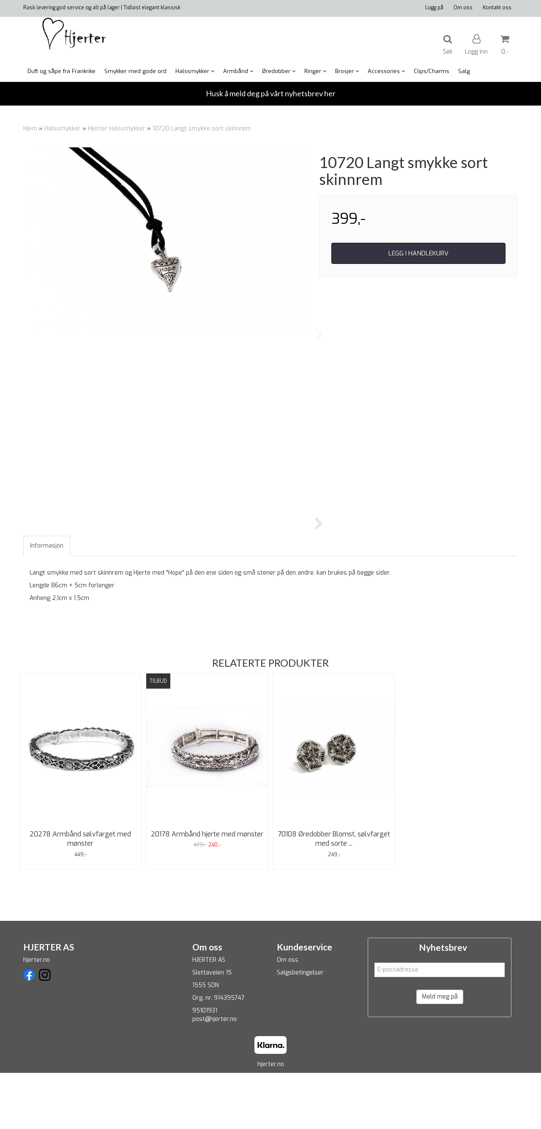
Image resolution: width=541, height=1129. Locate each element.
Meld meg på (440, 1053)
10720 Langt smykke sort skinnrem (202, 129)
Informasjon (46, 602)
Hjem (30, 129)
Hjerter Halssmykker (116, 129)
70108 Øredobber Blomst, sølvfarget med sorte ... (334, 895)
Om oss (463, 7)
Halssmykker (62, 129)
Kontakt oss (497, 7)
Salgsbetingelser (300, 1029)
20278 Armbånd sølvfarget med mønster (80, 895)
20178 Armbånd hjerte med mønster (207, 890)
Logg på (434, 7)
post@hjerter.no (214, 1075)
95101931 (204, 1067)
